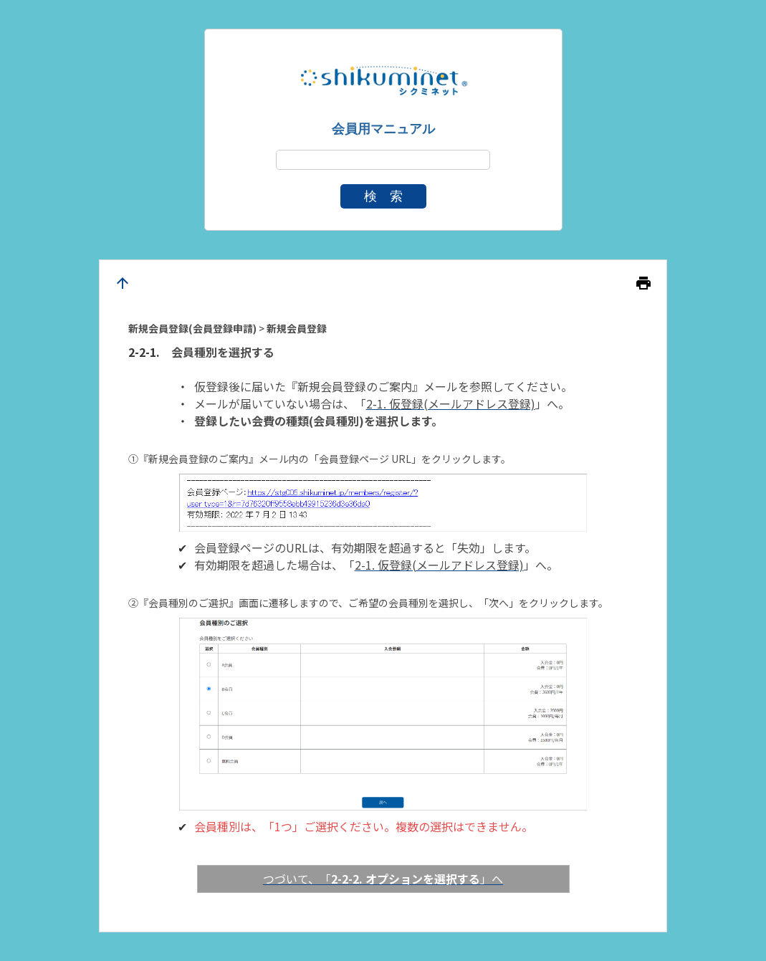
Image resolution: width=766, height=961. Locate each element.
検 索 (383, 196)
